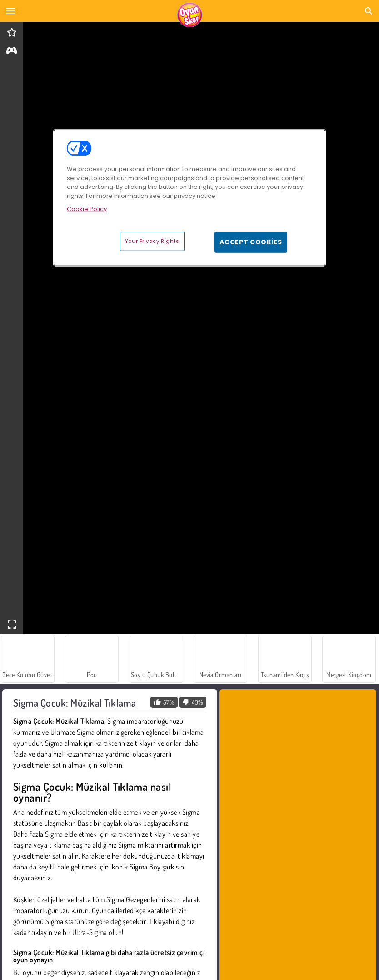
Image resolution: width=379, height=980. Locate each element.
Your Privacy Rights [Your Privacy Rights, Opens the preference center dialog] (152, 240)
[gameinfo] (12, 51)
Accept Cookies (250, 241)
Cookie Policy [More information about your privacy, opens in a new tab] (87, 209)
